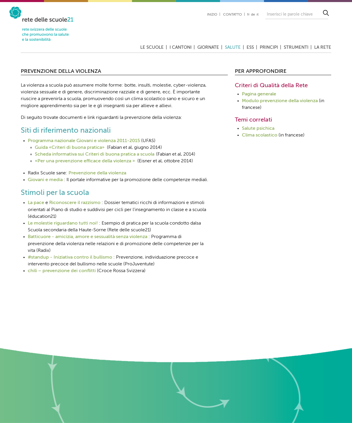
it (258, 14)
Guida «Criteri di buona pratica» (70, 147)
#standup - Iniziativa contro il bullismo (70, 257)
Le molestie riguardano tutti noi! (63, 223)
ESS (250, 47)
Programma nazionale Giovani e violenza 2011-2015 (84, 141)
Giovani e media (45, 180)
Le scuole (152, 47)
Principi (269, 47)
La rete (322, 47)
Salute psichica (258, 128)
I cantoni (181, 47)
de (253, 14)
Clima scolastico (259, 135)
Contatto (232, 14)
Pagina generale (259, 94)
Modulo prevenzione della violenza (280, 101)
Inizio (212, 14)
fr (248, 14)
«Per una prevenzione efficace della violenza (83, 161)
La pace (36, 202)
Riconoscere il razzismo (74, 202)
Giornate (208, 47)
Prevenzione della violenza (97, 173)
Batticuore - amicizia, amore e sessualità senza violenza (87, 237)
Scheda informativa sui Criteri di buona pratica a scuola (94, 154)
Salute (233, 47)
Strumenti (296, 47)
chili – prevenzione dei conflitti (62, 271)
